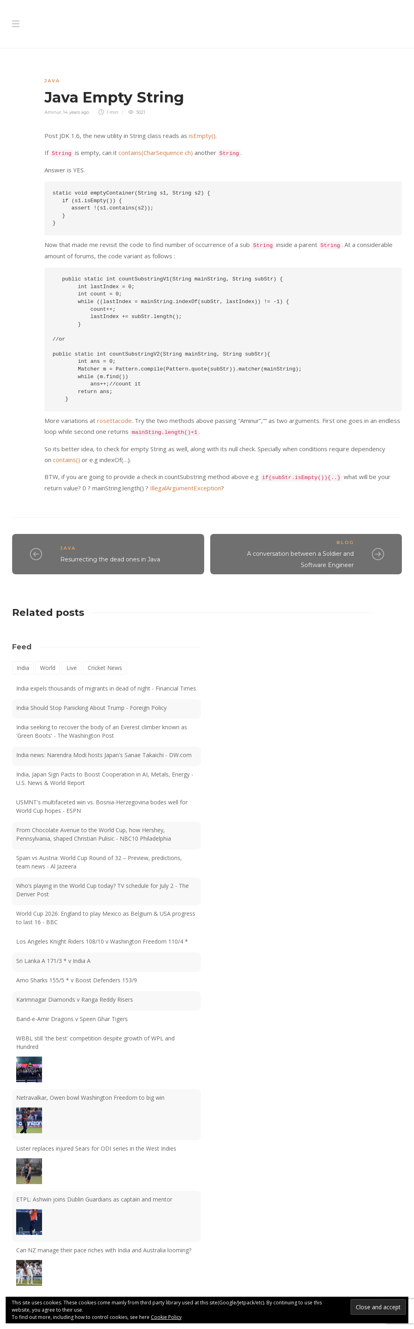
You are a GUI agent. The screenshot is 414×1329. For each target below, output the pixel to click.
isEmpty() (202, 136)
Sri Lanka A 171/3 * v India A (53, 961)
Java (52, 81)
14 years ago (76, 112)
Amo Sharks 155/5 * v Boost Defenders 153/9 (76, 980)
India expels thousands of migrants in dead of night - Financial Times (106, 688)
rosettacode (114, 420)
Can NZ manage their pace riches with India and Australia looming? (103, 1250)
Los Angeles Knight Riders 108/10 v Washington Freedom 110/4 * (102, 941)
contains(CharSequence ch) (156, 153)
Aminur (52, 112)
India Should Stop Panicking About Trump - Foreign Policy (91, 708)
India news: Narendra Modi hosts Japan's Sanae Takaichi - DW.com (104, 755)
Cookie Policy (166, 1317)
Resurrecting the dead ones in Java (110, 559)
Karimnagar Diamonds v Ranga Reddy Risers (74, 999)
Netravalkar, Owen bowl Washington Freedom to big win (90, 1097)
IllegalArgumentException (185, 488)
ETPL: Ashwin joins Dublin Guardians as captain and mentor (94, 1199)
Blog (345, 542)
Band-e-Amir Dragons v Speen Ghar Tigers (72, 1019)
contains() (67, 460)
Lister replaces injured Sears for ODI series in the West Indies (96, 1148)
